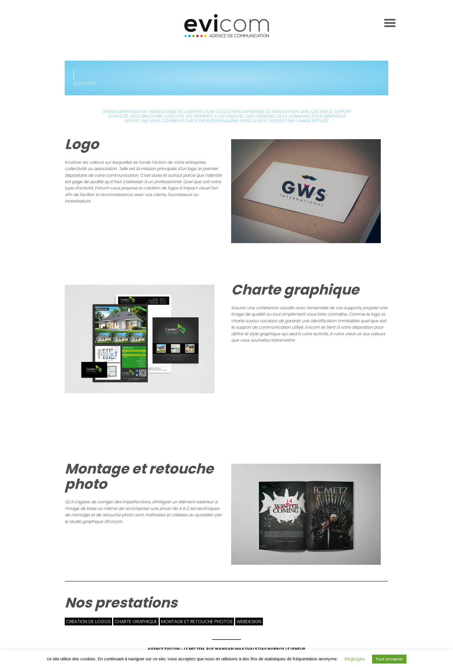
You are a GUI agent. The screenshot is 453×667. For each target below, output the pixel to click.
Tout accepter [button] (389, 659)
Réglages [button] (355, 659)
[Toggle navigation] (390, 23)
